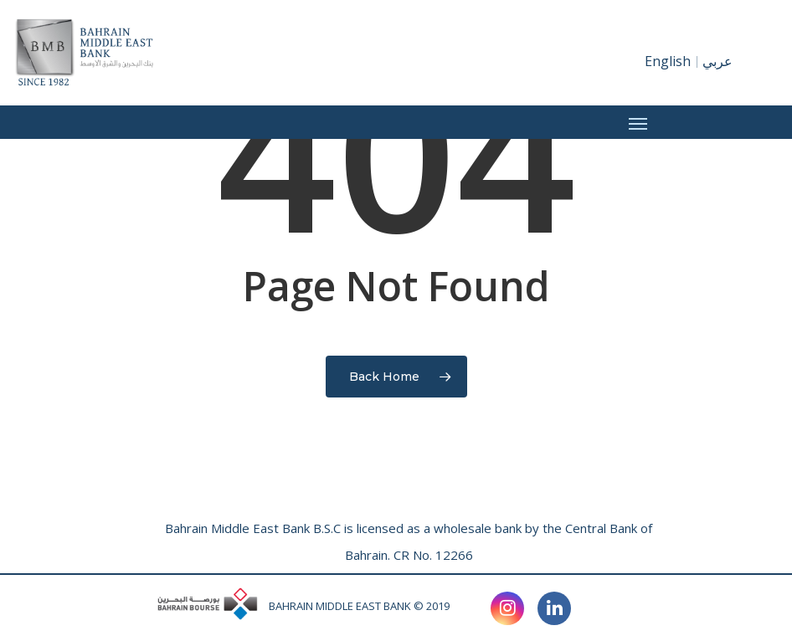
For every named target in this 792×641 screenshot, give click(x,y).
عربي (717, 61)
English (668, 61)
